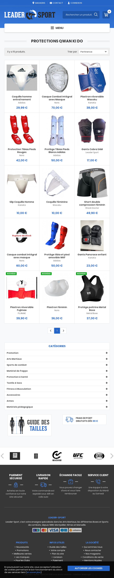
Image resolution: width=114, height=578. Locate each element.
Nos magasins (93, 553)
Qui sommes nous (93, 547)
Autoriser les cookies (88, 568)
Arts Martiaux (14, 358)
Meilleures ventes (23, 553)
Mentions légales (93, 560)
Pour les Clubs (23, 560)
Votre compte (58, 550)
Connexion (74, 2)
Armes (10, 400)
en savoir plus (34, 572)
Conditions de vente (93, 557)
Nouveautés (22, 547)
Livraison (57, 557)
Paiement (58, 560)
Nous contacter (93, 550)
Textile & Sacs (14, 382)
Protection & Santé (17, 376)
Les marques (22, 557)
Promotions (23, 550)
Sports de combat (17, 364)
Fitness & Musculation (19, 388)
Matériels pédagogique (20, 406)
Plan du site (58, 553)
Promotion (12, 352)
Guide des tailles (57, 547)
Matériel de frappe (17, 370)
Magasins (38, 2)
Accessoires (13, 394)
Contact (56, 2)
